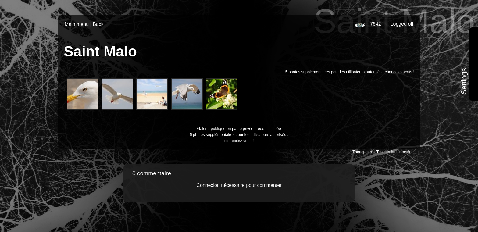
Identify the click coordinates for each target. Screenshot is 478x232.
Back (98, 24)
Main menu (77, 24)
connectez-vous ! (399, 72)
